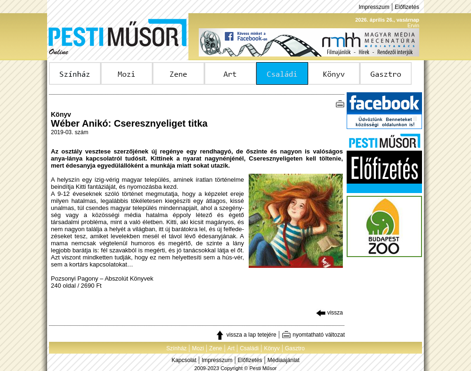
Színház (176, 348)
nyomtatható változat (313, 334)
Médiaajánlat (284, 360)
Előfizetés (407, 7)
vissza (329, 312)
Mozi (198, 348)
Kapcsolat (183, 360)
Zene (215, 348)
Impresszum (373, 7)
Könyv (271, 348)
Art (231, 348)
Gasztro (295, 348)
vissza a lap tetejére (245, 334)
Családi (249, 348)
